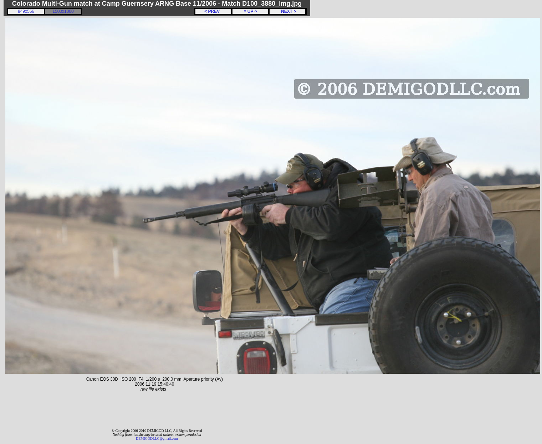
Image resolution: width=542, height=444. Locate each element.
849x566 (26, 11)
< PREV (213, 11)
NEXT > (287, 11)
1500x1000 (62, 11)
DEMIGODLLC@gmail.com (157, 438)
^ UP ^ (250, 11)
